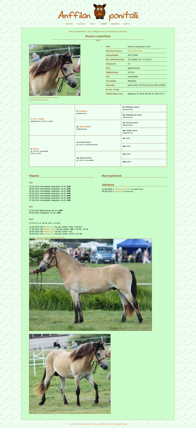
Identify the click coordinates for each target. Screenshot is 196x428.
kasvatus (115, 23)
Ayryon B (119, 191)
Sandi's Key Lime (123, 189)
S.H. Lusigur (38, 119)
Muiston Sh (49, 227)
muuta (127, 23)
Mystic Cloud (49, 229)
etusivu (69, 23)
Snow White (85, 126)
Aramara (83, 111)
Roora (36, 149)
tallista (81, 23)
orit (92, 23)
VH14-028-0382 (135, 51)
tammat (103, 23)
